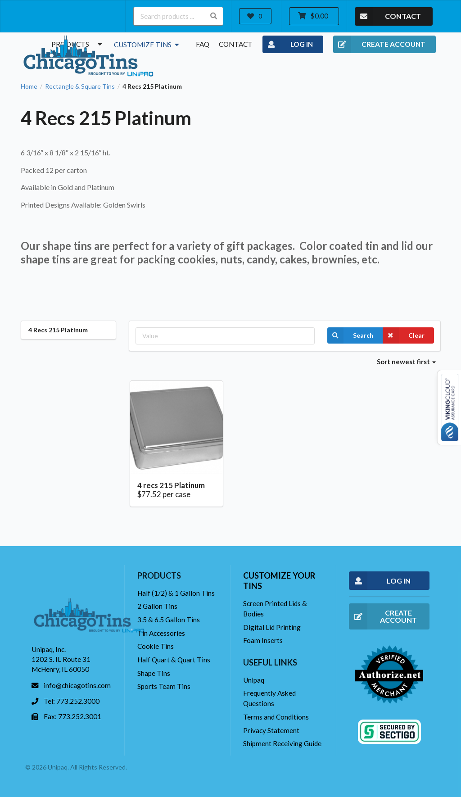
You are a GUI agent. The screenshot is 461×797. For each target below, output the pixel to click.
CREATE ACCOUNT (379, 45)
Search (350, 335)
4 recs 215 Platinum (171, 485)
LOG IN (287, 45)
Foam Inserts (263, 640)
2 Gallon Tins (157, 606)
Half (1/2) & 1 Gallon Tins (176, 593)
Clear (404, 335)
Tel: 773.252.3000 (71, 701)
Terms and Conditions (276, 717)
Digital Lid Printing (272, 627)
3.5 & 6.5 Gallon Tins (168, 620)
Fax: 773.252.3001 (72, 716)
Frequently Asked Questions (269, 698)
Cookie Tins (155, 646)
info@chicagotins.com (77, 685)
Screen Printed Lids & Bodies (275, 608)
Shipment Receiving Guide (282, 743)
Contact (236, 44)
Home (29, 86)
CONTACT (388, 16)
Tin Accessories (161, 633)
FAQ (202, 44)
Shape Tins (153, 673)
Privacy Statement (271, 730)
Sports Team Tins (163, 686)
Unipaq (253, 680)
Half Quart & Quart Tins (173, 660)
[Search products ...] (178, 16)
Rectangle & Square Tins (80, 86)
